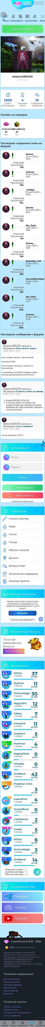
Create (18, 829)
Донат (20, 19)
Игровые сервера (12, 985)
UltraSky (19, 763)
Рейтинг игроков (15, 550)
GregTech (19, 733)
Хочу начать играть (26, 348)
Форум (6, 19)
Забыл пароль (20, 495)
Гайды (34, 19)
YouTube (15, 918)
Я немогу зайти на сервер (29, 391)
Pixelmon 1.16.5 (23, 783)
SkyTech (19, 683)
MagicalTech (21, 753)
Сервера (27, 19)
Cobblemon (21, 819)
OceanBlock (21, 809)
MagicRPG (20, 703)
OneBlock (20, 773)
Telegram (16, 896)
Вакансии (8, 993)
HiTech (18, 673)
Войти (22, 477)
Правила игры (11, 1010)
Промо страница (12, 1007)
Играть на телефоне (22, 29)
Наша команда (11, 991)
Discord (15, 907)
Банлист (10, 558)
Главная (4, 1024)
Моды (9, 526)
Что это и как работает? (22, 620)
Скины (9, 534)
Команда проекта (15, 581)
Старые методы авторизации (22, 501)
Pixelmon (19, 743)
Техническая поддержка (20, 574)
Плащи (9, 542)
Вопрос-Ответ (14, 566)
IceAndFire (20, 799)
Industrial (19, 723)
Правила (13, 19)
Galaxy (18, 713)
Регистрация (20, 488)
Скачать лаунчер (15, 518)
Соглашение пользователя (17, 1012)
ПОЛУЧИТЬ (14, 651)
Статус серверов (12, 1015)
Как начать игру (11, 979)
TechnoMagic (22, 693)
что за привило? (24, 426)
